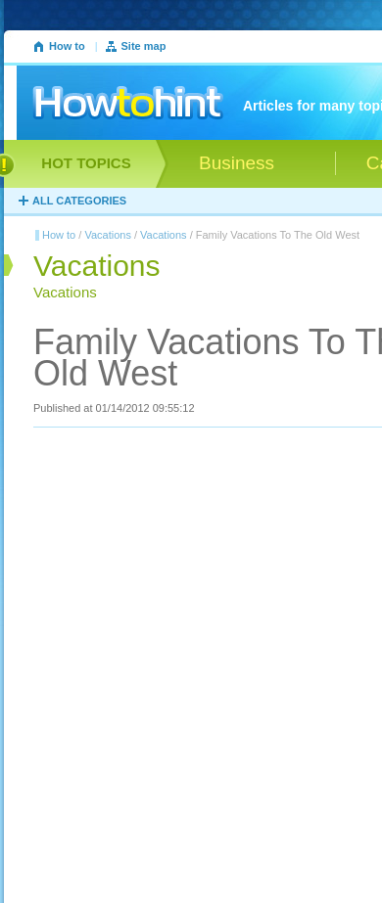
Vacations (107, 235)
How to (67, 46)
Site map (144, 46)
